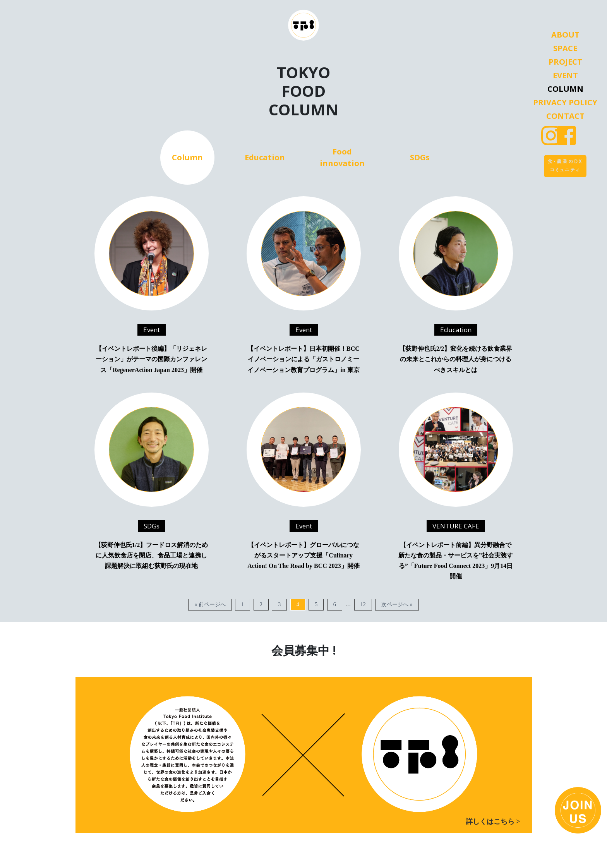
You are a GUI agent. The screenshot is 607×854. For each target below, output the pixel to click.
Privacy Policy (565, 102)
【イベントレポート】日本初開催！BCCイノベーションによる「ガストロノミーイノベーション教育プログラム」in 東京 (303, 359)
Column (565, 89)
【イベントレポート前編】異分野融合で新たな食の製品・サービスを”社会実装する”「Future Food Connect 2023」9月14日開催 (455, 561)
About (565, 35)
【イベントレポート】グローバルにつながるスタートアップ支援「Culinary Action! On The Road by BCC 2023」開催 (303, 555)
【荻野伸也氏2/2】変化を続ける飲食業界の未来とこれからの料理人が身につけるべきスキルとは (455, 359)
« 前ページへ (210, 604)
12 (363, 604)
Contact (565, 116)
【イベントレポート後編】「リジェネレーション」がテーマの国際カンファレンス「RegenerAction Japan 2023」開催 (151, 359)
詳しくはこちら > (493, 821)
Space (565, 48)
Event (565, 75)
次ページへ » (397, 604)
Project (565, 62)
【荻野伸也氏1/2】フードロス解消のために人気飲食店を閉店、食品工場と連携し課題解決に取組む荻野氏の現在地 (151, 555)
